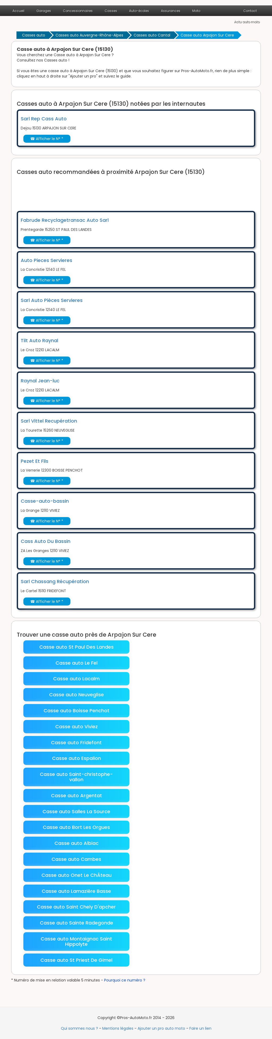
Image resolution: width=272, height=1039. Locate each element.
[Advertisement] (113, 190)
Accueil (18, 11)
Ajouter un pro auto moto (161, 1028)
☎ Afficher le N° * (46, 138)
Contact (250, 11)
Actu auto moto (247, 21)
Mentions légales (117, 1028)
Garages (43, 11)
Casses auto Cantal (152, 35)
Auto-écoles (139, 11)
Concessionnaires (78, 11)
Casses (111, 11)
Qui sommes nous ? (79, 1028)
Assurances (170, 11)
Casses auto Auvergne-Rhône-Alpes (89, 35)
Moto (196, 11)
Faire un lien (200, 1028)
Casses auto (33, 35)
